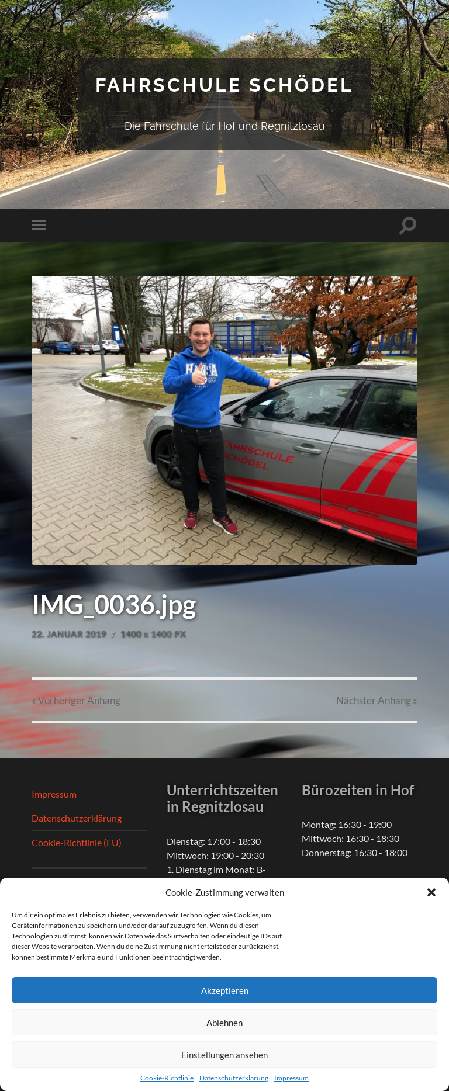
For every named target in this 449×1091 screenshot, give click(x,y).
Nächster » (376, 700)
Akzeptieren (224, 990)
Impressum (291, 1077)
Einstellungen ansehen (224, 1055)
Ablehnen (224, 1022)
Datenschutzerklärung (233, 1077)
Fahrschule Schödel (224, 85)
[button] (431, 892)
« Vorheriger (76, 700)
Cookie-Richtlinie (167, 1077)
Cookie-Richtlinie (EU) (77, 842)
